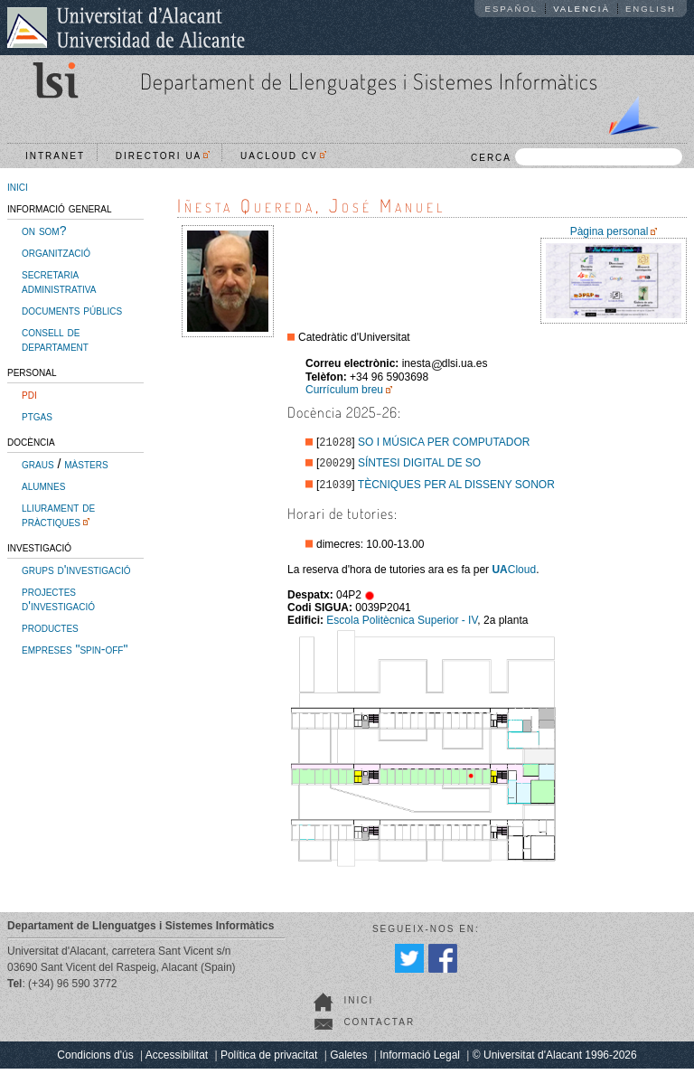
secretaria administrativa (59, 281)
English (650, 9)
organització (56, 252)
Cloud (514, 575)
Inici (358, 1006)
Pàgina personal (609, 231)
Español (512, 9)
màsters (86, 464)
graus (38, 464)
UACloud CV (283, 156)
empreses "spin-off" (74, 649)
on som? (44, 230)
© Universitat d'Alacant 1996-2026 (555, 1060)
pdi (29, 394)
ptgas (37, 416)
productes (50, 627)
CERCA (576, 156)
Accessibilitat (176, 1060)
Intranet (55, 156)
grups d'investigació (76, 569)
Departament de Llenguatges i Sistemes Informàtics (369, 81)
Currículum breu (344, 389)
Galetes (348, 1060)
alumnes (43, 485)
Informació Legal (420, 1060)
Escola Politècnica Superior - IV (401, 625)
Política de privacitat (268, 1060)
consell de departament (55, 339)
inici (17, 186)
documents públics (72, 310)
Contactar (379, 1027)
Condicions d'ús (95, 1060)
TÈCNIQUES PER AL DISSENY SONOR (456, 490)
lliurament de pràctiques (58, 514)
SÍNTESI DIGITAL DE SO (419, 466)
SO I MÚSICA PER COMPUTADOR (444, 444)
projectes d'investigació (58, 598)
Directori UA (163, 156)
